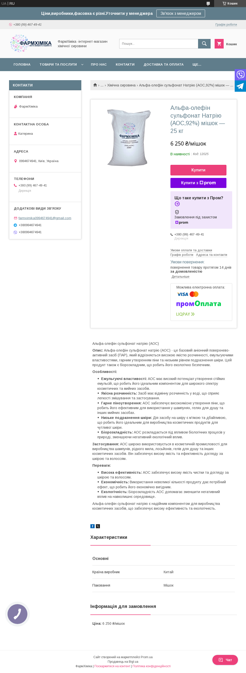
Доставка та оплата (163, 64)
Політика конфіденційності (152, 666)
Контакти (125, 64)
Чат (225, 660)
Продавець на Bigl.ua (123, 661)
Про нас (99, 64)
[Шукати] (204, 44)
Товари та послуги (58, 64)
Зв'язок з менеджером (180, 13)
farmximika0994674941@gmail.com (45, 218)
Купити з (198, 183)
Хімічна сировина (121, 85)
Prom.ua (147, 657)
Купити (199, 170)
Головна (22, 64)
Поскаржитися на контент (112, 666)
